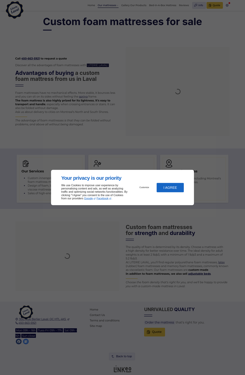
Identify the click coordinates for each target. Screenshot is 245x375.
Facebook (103, 198)
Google (88, 198)
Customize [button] (144, 187)
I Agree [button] (170, 187)
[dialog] (122, 187)
